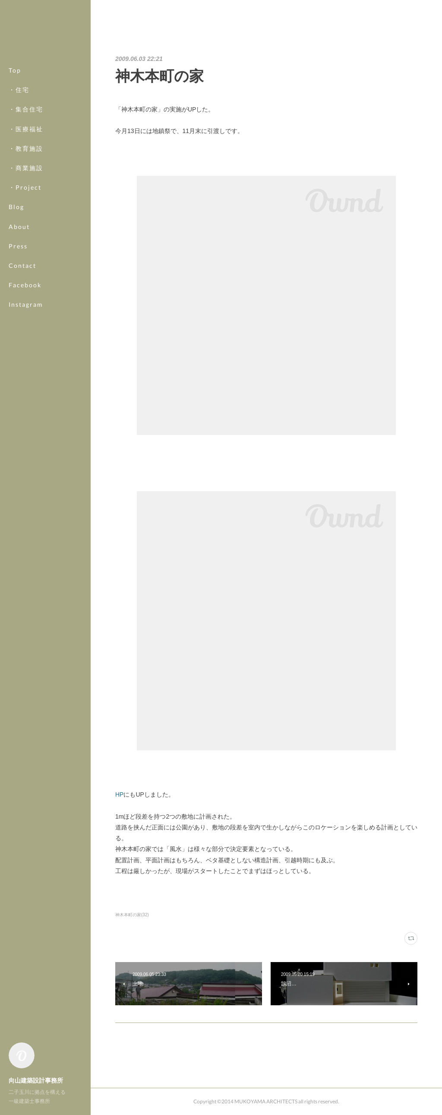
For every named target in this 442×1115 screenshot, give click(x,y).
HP (119, 794)
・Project (25, 187)
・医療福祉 (26, 129)
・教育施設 (26, 148)
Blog (16, 206)
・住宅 (19, 89)
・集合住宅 (26, 109)
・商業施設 (26, 168)
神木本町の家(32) (132, 914)
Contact (22, 265)
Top (15, 70)
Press (18, 246)
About (19, 226)
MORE (19, 285)
